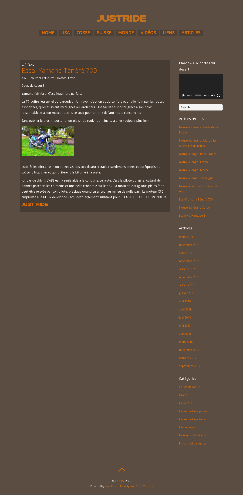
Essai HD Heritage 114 (193, 216)
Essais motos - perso (62, 78)
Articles (191, 32)
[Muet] (213, 95)
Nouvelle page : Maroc (193, 170)
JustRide (120, 481)
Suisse (104, 32)
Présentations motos (193, 443)
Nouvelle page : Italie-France (197, 154)
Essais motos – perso (193, 411)
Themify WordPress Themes (136, 486)
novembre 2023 (189, 245)
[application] (201, 86)
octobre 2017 (187, 358)
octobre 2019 (187, 285)
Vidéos (148, 32)
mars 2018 (186, 342)
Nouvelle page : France (194, 162)
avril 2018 (185, 334)
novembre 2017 (189, 350)
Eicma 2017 (186, 403)
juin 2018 (185, 317)
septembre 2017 (189, 366)
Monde (126, 32)
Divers (183, 395)
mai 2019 (185, 301)
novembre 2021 (189, 261)
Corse (83, 32)
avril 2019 (185, 309)
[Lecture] (183, 95)
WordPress (111, 486)
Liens (169, 32)
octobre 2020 (187, 269)
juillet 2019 (186, 293)
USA (65, 32)
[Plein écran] (218, 95)
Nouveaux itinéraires (193, 435)
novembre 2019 (189, 277)
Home (48, 32)
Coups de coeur (40, 78)
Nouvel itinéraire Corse (194, 207)
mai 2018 (185, 325)
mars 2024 (186, 237)
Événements (187, 427)
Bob (24, 78)
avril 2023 (185, 253)
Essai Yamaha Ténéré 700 (59, 70)
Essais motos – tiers (192, 419)
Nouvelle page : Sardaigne (196, 178)
